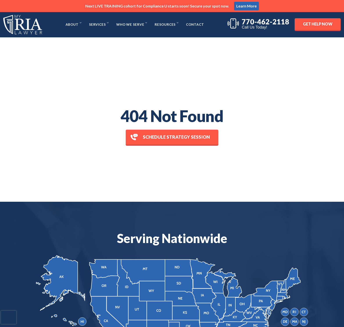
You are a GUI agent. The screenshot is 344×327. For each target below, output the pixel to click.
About (71, 25)
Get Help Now (317, 24)
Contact (195, 25)
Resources (165, 25)
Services (97, 25)
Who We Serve (130, 25)
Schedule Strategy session (170, 137)
